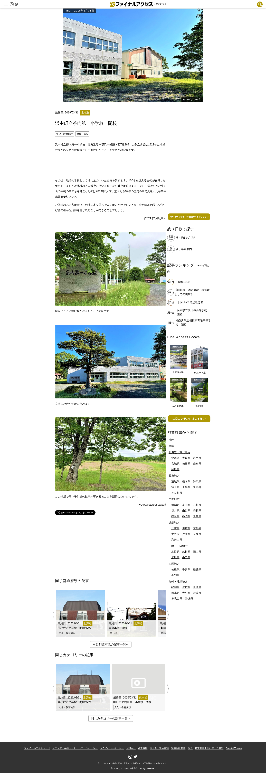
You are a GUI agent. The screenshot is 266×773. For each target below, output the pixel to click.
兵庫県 (186, 534)
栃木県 (186, 481)
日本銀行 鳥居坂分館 (190, 302)
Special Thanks (234, 748)
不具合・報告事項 (159, 748)
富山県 (186, 504)
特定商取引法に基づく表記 (209, 748)
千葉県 (186, 487)
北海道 (175, 458)
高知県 (175, 575)
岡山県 (197, 551)
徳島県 (175, 569)
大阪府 (175, 534)
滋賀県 (186, 528)
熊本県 (175, 592)
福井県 (175, 510)
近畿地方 (174, 522)
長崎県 (197, 587)
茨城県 (175, 481)
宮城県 (175, 463)
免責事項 (142, 748)
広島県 (175, 557)
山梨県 (186, 510)
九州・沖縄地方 (178, 581)
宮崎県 (197, 592)
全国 (171, 445)
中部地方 (174, 499)
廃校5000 (184, 282)
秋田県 (186, 463)
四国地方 (174, 563)
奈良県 (197, 534)
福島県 (175, 469)
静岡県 (186, 516)
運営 (190, 748)
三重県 (175, 528)
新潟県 (175, 504)
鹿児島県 (176, 598)
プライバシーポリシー (112, 748)
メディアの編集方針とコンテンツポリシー (75, 748)
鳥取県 (175, 551)
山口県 (186, 557)
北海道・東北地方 (179, 452)
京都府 (197, 528)
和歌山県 (176, 539)
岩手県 (197, 458)
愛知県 (197, 516)
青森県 (186, 458)
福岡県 (175, 587)
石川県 (197, 504)
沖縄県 (189, 598)
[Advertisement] (111, 164)
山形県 (197, 463)
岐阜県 (175, 516)
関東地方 (174, 475)
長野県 (197, 510)
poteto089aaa (155, 504)
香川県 (186, 569)
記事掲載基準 (178, 748)
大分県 (186, 592)
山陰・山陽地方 (178, 546)
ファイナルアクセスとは (37, 748)
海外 (171, 439)
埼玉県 (175, 487)
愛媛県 (197, 569)
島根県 (186, 551)
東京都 (197, 487)
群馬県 (197, 481)
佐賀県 (186, 587)
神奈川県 (176, 492)
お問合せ (131, 748)
